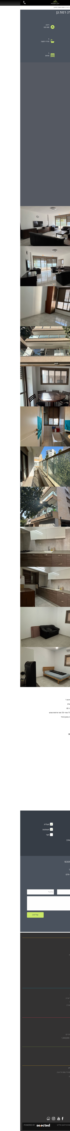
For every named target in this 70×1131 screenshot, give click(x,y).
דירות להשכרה (62, 947)
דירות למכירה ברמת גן (60, 1056)
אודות (66, 958)
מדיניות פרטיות (62, 968)
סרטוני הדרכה (63, 979)
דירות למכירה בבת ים (60, 1027)
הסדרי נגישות (63, 965)
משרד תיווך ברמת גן (60, 1049)
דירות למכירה (63, 944)
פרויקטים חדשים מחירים (58, 954)
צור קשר (65, 975)
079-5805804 (52, 874)
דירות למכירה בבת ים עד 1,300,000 (54, 1038)
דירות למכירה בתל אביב (59, 1008)
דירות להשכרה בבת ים (59, 1024)
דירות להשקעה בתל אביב (58, 1001)
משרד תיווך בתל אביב (60, 991)
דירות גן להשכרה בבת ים (59, 1031)
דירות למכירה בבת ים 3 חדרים (56, 1034)
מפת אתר (64, 961)
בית (66, 940)
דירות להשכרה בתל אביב (58, 994)
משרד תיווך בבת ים (61, 1020)
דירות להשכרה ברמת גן (59, 1053)
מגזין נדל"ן (64, 951)
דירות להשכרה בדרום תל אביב (56, 998)
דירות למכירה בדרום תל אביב (57, 1005)
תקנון (66, 972)
